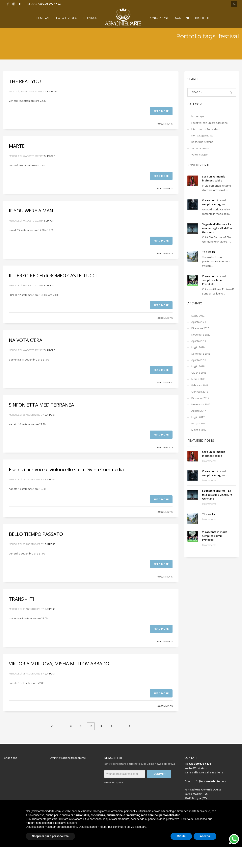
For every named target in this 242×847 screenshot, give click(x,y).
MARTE (17, 146)
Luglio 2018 (197, 366)
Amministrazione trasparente (68, 758)
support (51, 91)
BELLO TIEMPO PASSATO (36, 534)
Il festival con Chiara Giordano (209, 123)
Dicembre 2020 (200, 328)
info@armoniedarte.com (209, 781)
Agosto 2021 (198, 322)
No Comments (165, 124)
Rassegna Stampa (202, 142)
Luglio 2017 (197, 417)
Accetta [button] (205, 836)
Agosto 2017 (198, 410)
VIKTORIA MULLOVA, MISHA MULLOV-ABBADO (59, 663)
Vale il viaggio (199, 154)
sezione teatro (200, 148)
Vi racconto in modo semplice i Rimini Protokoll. (214, 280)
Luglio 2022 (197, 315)
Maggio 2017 (198, 430)
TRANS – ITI (21, 599)
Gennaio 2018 (199, 391)
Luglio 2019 (197, 347)
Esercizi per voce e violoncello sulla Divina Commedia (66, 469)
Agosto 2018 (198, 360)
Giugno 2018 (198, 372)
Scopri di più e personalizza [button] (50, 836)
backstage (197, 116)
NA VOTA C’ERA (25, 340)
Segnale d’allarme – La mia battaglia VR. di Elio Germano (217, 228)
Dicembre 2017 (200, 398)
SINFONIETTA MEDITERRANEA (41, 404)
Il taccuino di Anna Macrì (205, 129)
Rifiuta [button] (181, 836)
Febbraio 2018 (199, 385)
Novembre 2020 (200, 334)
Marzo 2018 (198, 379)
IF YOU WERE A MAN (31, 210)
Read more (161, 111)
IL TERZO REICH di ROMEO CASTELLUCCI (53, 275)
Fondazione (10, 758)
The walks (208, 252)
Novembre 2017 (200, 404)
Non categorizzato (202, 135)
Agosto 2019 (198, 341)
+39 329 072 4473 (49, 3)
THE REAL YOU (25, 81)
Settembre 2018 (200, 353)
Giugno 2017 (198, 423)
